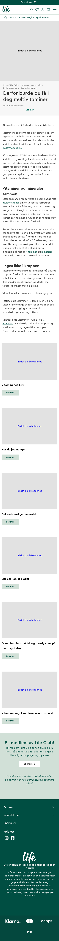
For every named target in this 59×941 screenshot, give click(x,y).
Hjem (5, 85)
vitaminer (31, 252)
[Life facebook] (12, 839)
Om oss (29, 807)
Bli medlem (29, 764)
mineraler (46, 252)
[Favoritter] (37, 9)
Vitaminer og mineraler (31, 85)
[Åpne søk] (31, 17)
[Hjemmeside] (6, 9)
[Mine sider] (42, 9)
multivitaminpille (12, 148)
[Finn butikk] (31, 9)
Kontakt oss (29, 815)
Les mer (10, 393)
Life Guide (14, 85)
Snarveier (29, 823)
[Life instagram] (6, 839)
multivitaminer (11, 202)
